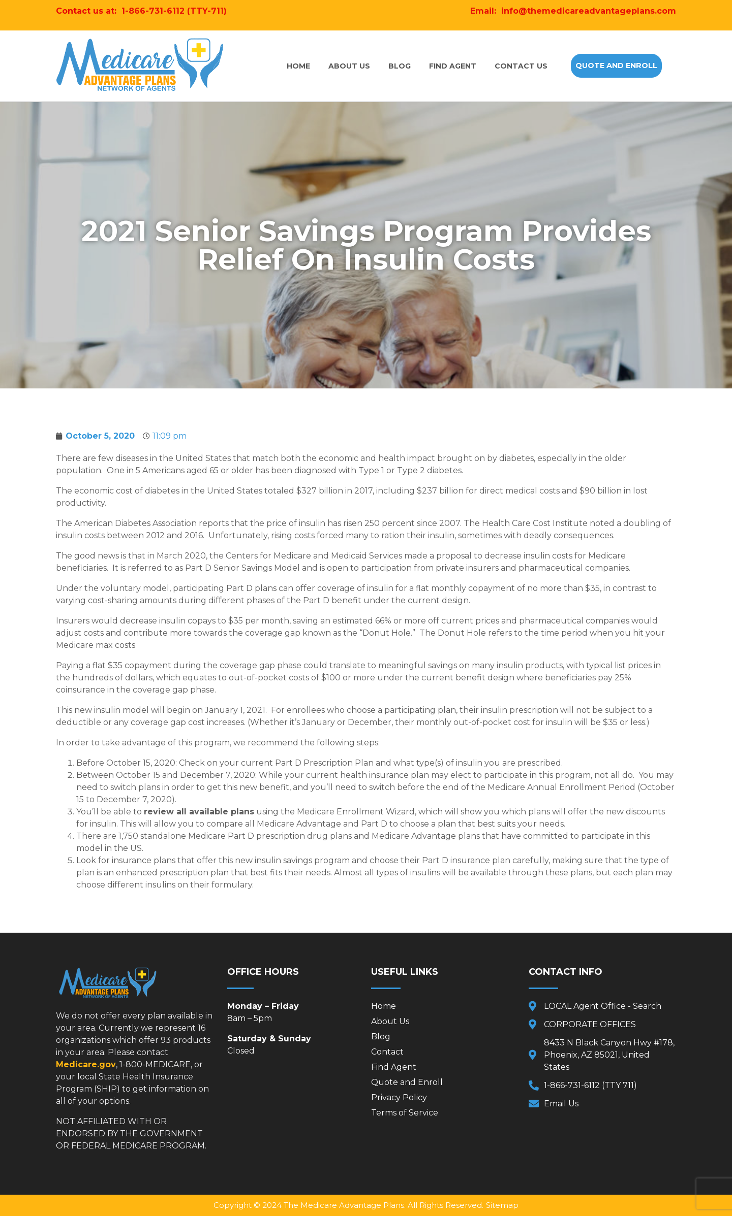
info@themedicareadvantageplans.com (588, 11)
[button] (616, 65)
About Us (349, 66)
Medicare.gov (86, 1064)
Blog (399, 66)
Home (298, 66)
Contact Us (521, 66)
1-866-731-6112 (153, 11)
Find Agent (452, 66)
